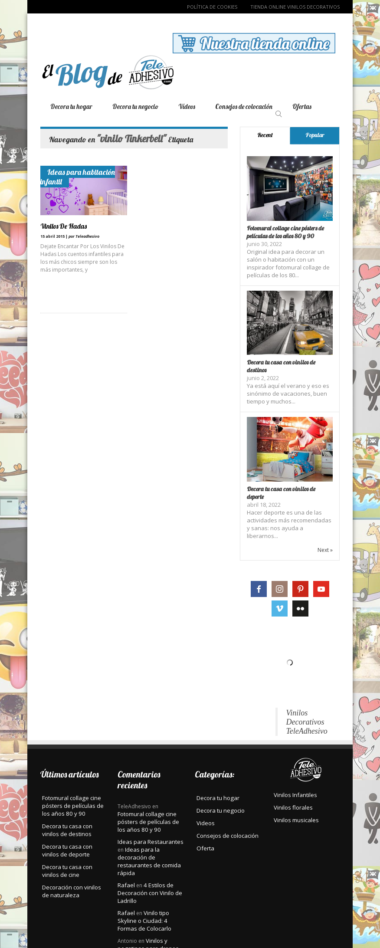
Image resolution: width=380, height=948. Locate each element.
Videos (206, 823)
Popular (314, 135)
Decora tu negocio (135, 106)
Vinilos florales (293, 807)
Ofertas (301, 106)
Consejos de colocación (243, 106)
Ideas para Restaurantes (150, 842)
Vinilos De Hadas (63, 226)
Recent (265, 135)
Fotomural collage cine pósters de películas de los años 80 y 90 (285, 232)
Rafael (126, 885)
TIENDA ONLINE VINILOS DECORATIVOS (295, 6)
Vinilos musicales (296, 820)
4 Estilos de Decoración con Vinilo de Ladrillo (150, 893)
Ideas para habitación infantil (77, 176)
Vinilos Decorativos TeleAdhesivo (307, 722)
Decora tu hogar (71, 106)
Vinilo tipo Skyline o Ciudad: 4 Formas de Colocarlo (144, 920)
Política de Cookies (212, 6)
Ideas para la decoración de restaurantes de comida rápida (149, 861)
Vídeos (186, 106)
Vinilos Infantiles (295, 795)
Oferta (205, 848)
